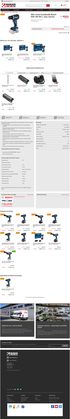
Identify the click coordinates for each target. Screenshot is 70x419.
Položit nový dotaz (65, 194)
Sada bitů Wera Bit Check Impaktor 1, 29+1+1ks (22, 86)
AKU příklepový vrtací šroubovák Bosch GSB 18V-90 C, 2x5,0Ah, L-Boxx (23, 225)
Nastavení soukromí (52, 401)
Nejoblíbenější (10, 72)
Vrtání (11, 12)
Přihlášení (67, 1)
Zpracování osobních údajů (54, 398)
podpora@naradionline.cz (8, 1)
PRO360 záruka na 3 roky (7, 205)
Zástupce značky (64, 32)
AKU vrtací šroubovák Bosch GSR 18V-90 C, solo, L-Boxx (39, 54)
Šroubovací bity (21, 72)
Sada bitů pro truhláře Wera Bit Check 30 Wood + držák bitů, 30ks (8, 104)
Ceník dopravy (23, 399)
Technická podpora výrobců (54, 397)
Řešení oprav (9, 399)
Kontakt (36, 398)
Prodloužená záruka (10, 401)
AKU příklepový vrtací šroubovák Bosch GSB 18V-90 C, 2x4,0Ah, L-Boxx (55, 225)
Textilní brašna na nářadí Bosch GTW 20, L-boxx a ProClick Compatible (39, 86)
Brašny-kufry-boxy (34, 72)
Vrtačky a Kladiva (15, 12)
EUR (57, 5)
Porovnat (67, 26)
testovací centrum (48, 330)
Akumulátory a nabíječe (58, 72)
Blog (8, 397)
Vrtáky (42, 72)
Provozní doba (37, 399)
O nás (36, 397)
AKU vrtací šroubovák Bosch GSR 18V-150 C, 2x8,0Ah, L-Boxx (55, 244)
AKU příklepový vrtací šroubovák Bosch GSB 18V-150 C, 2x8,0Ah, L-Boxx (39, 225)
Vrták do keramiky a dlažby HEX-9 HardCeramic (8, 86)
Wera (29, 89)
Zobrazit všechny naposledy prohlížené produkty (35, 297)
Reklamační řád (24, 398)
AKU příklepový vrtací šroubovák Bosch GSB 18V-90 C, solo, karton (8, 244)
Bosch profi (36, 21)
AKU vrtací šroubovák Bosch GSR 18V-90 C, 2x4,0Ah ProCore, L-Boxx (39, 244)
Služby (22, 401)
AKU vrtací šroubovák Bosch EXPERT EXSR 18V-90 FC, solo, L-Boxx (23, 55)
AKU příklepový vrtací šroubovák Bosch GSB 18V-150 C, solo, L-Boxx (8, 225)
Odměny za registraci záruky (19, 196)
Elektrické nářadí (6, 12)
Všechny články (30, 194)
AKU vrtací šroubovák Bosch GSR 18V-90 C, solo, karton (8, 289)
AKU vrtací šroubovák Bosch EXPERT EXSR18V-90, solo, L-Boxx (7, 55)
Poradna (8, 398)
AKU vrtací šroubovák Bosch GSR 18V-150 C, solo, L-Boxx (8, 262)
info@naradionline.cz (13, 357)
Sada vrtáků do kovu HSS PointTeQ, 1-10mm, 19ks (53, 86)
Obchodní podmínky (25, 397)
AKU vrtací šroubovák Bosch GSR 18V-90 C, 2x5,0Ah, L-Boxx (23, 244)
